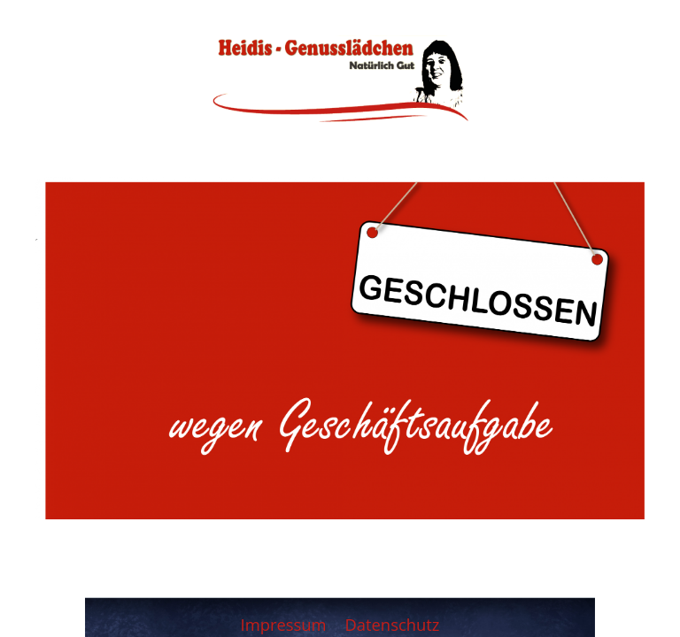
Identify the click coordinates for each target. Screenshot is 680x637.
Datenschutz (391, 624)
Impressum (286, 624)
